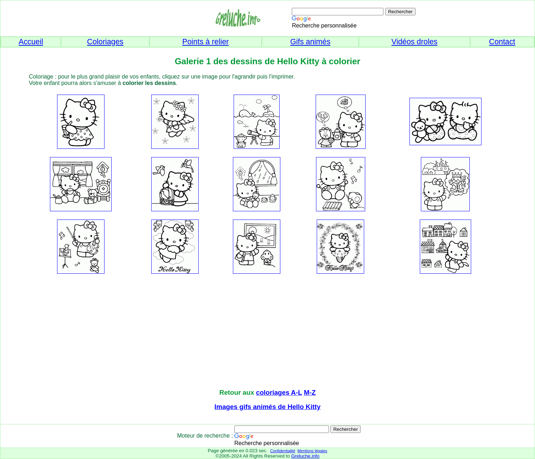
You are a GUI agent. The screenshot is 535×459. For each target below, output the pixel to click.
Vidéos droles (415, 41)
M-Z (310, 392)
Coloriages (105, 41)
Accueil (31, 41)
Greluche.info (305, 456)
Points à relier (205, 41)
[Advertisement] (268, 332)
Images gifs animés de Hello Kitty (267, 406)
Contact (502, 41)
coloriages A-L (279, 392)
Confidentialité (282, 451)
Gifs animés (310, 41)
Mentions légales (312, 451)
